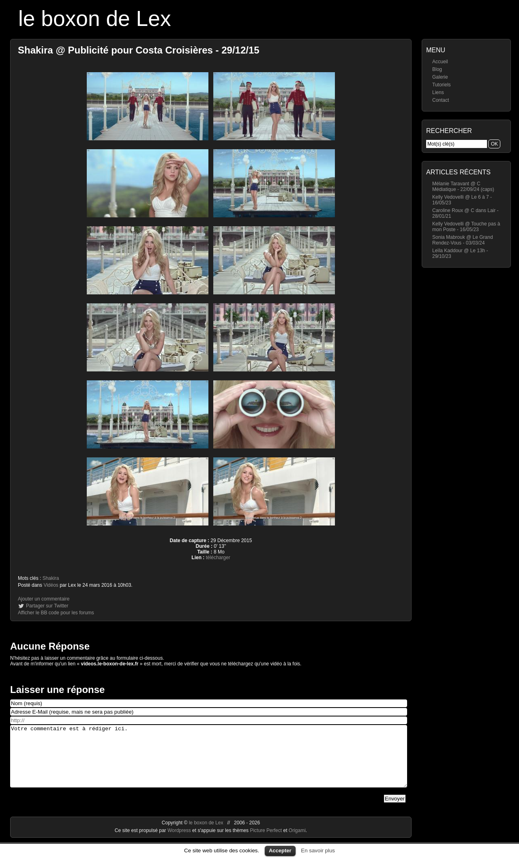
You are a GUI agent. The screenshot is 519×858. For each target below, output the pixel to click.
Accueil (440, 61)
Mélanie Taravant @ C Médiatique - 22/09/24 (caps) (463, 186)
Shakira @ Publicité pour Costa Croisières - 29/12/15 (139, 50)
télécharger (218, 557)
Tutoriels (441, 85)
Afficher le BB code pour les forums (56, 613)
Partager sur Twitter (47, 606)
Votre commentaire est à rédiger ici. (208, 762)
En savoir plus (318, 850)
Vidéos (50, 585)
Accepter (280, 850)
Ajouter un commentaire (43, 599)
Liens (438, 92)
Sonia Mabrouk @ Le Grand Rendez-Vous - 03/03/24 (462, 240)
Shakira (51, 578)
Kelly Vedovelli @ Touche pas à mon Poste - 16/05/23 (466, 226)
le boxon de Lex (94, 18)
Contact (440, 100)
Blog (437, 69)
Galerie (440, 77)
